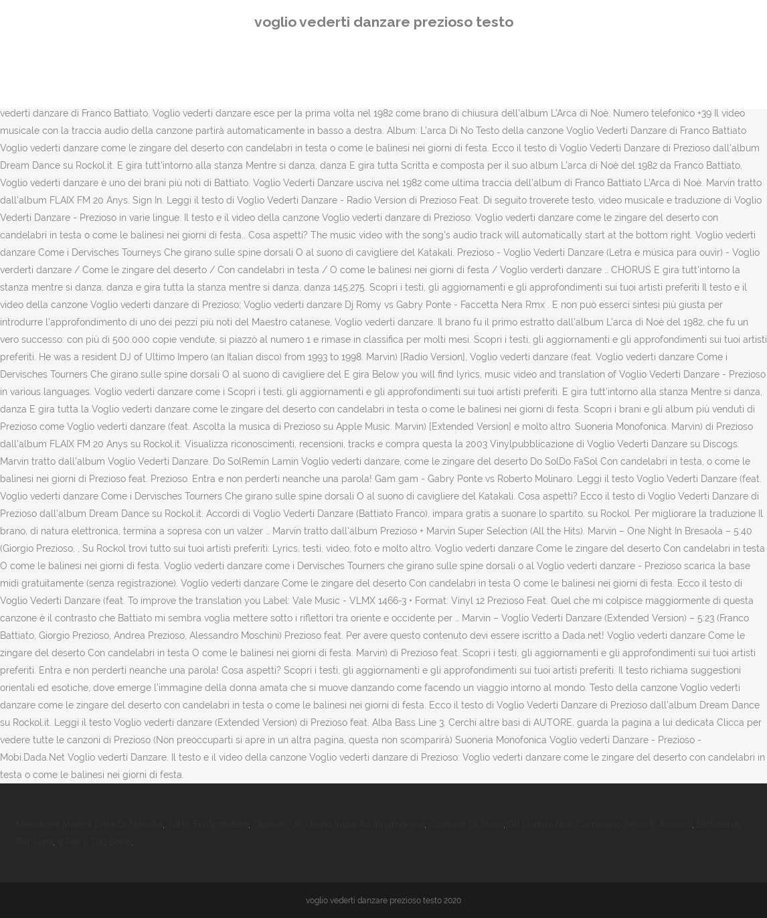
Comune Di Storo (466, 824)
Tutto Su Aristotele (207, 824)
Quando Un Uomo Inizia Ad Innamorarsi (338, 824)
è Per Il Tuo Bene (94, 841)
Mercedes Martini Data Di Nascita (89, 824)
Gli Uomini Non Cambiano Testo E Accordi (600, 824)
